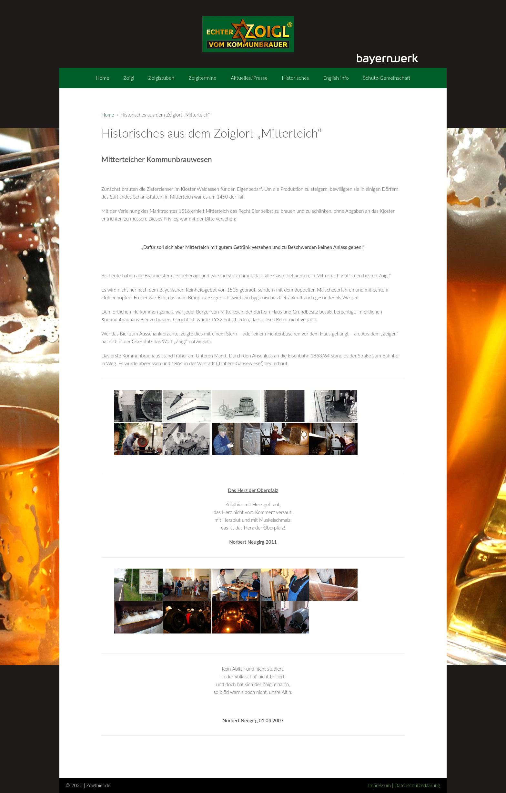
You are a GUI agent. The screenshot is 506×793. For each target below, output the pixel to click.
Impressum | (381, 785)
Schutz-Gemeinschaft (386, 78)
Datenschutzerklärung (417, 785)
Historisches (295, 78)
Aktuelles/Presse (249, 78)
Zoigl (128, 78)
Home (102, 78)
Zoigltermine (202, 78)
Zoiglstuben (161, 78)
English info (336, 78)
